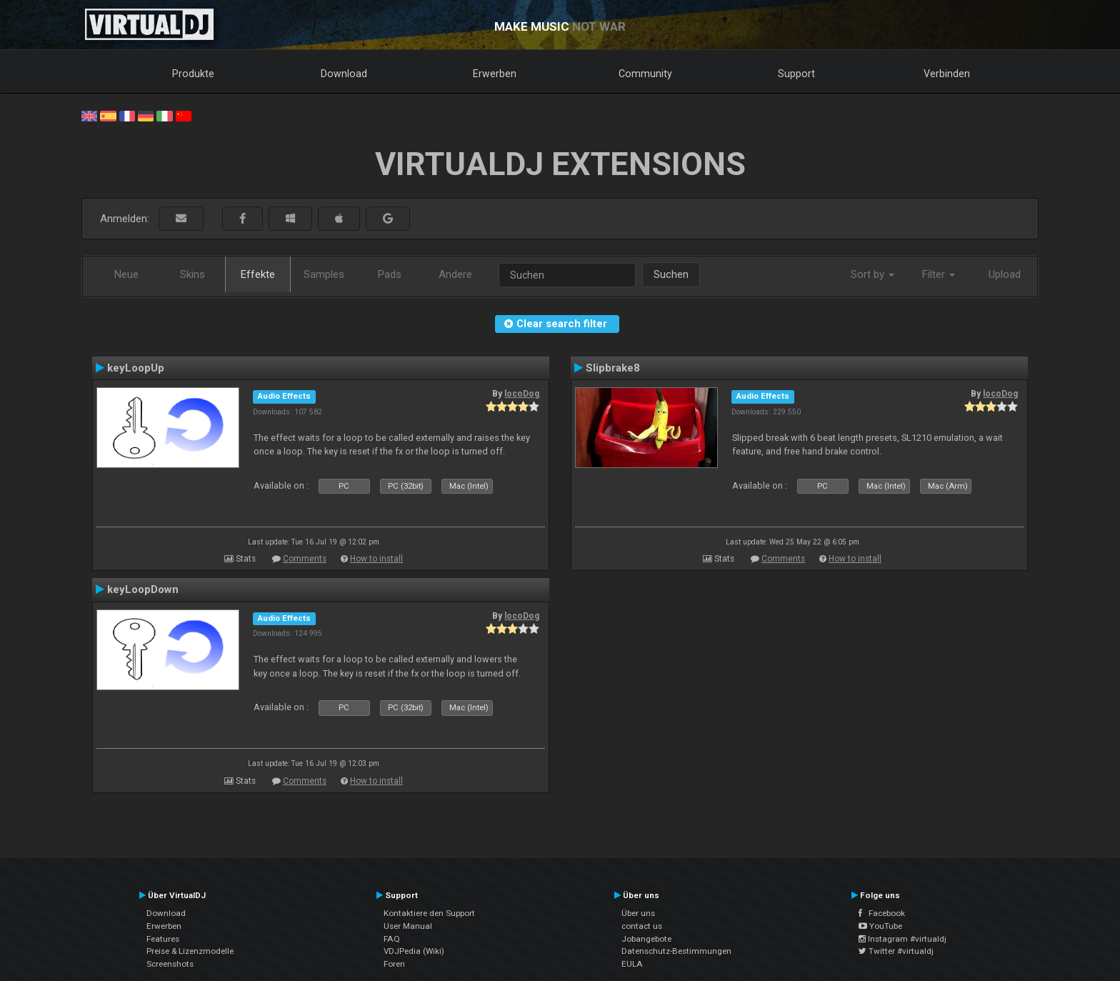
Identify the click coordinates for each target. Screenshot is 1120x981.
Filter (938, 274)
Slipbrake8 (613, 368)
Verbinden (947, 73)
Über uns (638, 913)
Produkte (193, 73)
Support (796, 73)
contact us (641, 926)
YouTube (880, 926)
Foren (394, 964)
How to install (376, 559)
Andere (455, 274)
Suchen (671, 274)
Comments (304, 559)
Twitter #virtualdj (896, 951)
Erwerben (494, 73)
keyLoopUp (135, 368)
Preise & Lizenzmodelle (190, 951)
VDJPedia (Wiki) (414, 951)
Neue (126, 274)
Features (162, 939)
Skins (192, 274)
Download (344, 73)
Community (645, 73)
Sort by (872, 274)
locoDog (521, 394)
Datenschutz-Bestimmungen (676, 951)
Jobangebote (646, 939)
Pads (389, 274)
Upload (1005, 274)
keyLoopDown (143, 589)
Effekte (258, 274)
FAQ (392, 939)
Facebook (882, 913)
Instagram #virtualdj (902, 939)
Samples (324, 274)
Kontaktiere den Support (429, 913)
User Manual (408, 926)
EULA (632, 964)
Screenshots (170, 964)
